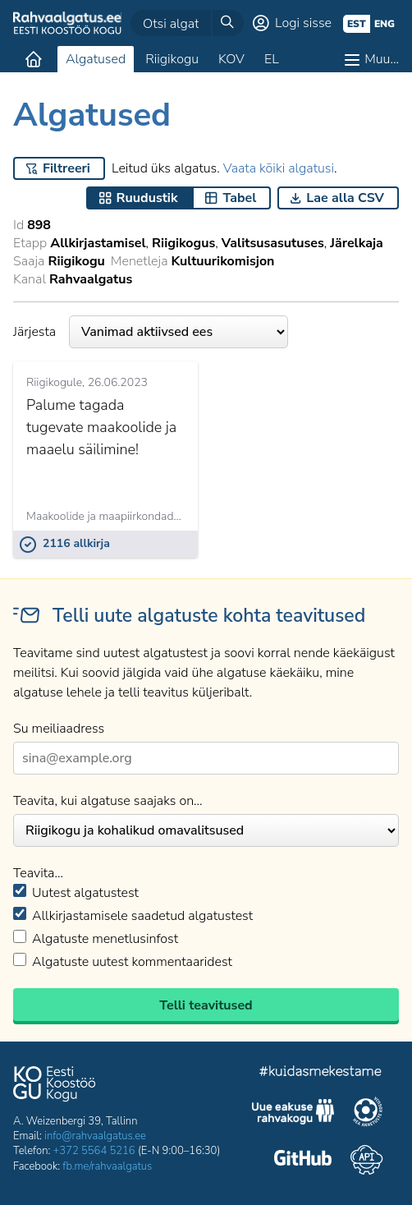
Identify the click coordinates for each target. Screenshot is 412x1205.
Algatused (96, 59)
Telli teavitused (205, 1005)
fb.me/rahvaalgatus (107, 1166)
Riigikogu (172, 59)
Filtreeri (66, 168)
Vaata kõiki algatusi (278, 168)
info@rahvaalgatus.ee (95, 1136)
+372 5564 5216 (94, 1150)
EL (271, 59)
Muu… (381, 59)
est (356, 23)
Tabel (239, 198)
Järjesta (150, 331)
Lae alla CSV (345, 198)
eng (384, 23)
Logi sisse (303, 23)
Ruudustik (147, 198)
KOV (231, 59)
